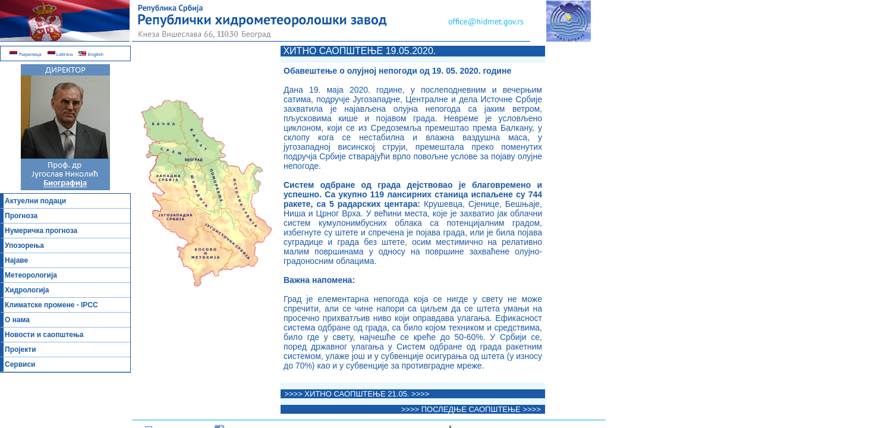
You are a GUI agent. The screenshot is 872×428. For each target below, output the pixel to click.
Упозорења (24, 245)
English (90, 54)
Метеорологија (31, 275)
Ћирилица (26, 54)
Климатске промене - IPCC (51, 305)
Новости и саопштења (44, 335)
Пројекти (20, 349)
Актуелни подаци (35, 201)
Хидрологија (27, 290)
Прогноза (21, 216)
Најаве (16, 260)
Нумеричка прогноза (41, 230)
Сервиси (20, 364)
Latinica (60, 54)
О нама (17, 320)
